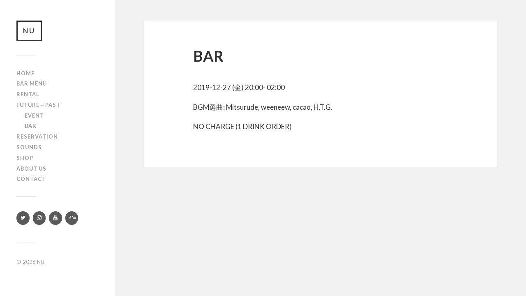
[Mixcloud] (71, 218)
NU (29, 30)
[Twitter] (23, 218)
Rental (27, 94)
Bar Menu (31, 83)
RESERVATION (37, 136)
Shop (24, 158)
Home (25, 73)
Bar (31, 126)
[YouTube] (55, 218)
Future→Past (38, 105)
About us (31, 168)
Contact (31, 179)
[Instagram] (39, 218)
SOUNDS (29, 147)
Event (34, 115)
